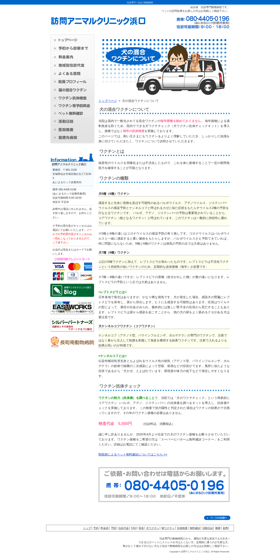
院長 (141, 528)
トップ (87, 528)
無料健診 (195, 528)
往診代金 (123, 528)
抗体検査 (182, 528)
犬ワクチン (152, 528)
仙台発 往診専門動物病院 (206, 7)
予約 (95, 528)
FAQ (133, 528)
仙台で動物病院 (171, 546)
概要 (217, 528)
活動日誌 (207, 528)
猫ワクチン (168, 528)
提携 (225, 528)
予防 (113, 528)
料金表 (104, 528)
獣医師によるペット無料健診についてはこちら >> (132, 454)
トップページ (107, 101)
